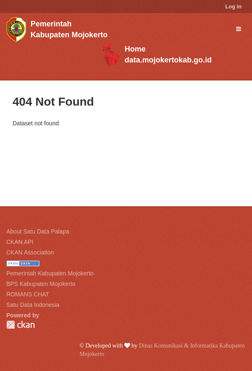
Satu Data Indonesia (32, 304)
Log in (233, 6)
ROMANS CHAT (27, 294)
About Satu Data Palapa (37, 231)
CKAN (20, 324)
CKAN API (19, 242)
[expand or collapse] (238, 29)
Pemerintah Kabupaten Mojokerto (50, 273)
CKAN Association (30, 252)
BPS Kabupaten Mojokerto (40, 283)
